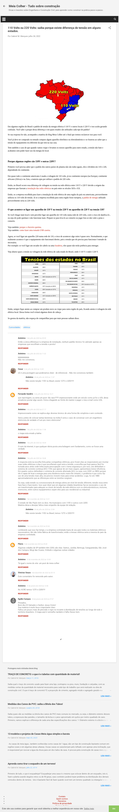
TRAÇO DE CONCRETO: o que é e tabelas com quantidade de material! (44, 674)
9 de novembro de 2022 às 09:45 (35, 544)
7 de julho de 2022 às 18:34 (36, 443)
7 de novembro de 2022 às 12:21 (38, 499)
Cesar (20, 369)
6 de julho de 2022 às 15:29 (34, 369)
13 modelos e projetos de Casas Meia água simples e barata (39, 734)
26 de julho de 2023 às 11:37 (44, 377)
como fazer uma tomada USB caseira (35, 230)
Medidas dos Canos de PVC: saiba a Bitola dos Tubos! (35, 704)
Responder (23, 348)
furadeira (58, 246)
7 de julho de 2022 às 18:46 (36, 458)
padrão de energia (91, 198)
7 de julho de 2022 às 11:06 (36, 430)
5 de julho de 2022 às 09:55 (36, 338)
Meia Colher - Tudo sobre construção (34, 6)
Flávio (20, 544)
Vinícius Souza (24, 572)
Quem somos (62, 799)
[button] (109, 28)
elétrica (26, 327)
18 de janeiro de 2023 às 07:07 (42, 599)
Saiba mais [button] (89, 809)
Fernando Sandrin (25, 394)
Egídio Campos (24, 599)
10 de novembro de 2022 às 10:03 (39, 559)
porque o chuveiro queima (30, 227)
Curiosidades (14, 327)
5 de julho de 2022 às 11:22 (36, 354)
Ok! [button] (113, 809)
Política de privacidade (62, 803)
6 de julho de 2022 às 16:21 (43, 394)
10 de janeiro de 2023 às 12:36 (37, 586)
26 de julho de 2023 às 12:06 (44, 509)
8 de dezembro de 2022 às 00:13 (43, 573)
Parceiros (62, 801)
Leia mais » (106, 696)
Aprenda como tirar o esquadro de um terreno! (32, 763)
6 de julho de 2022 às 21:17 (36, 409)
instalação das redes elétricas (39, 188)
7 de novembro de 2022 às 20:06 (38, 526)
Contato (62, 796)
